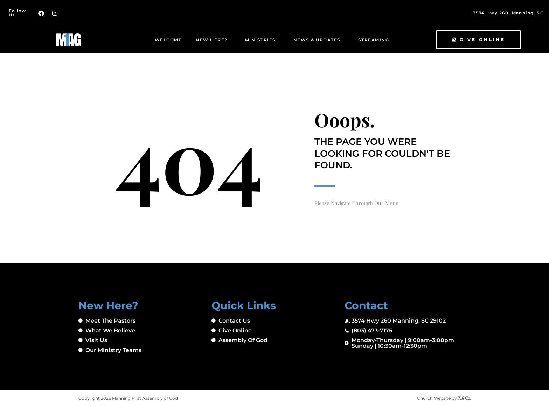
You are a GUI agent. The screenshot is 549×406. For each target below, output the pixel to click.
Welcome (168, 39)
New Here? (213, 39)
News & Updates (318, 39)
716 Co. (464, 398)
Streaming (375, 39)
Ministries (262, 39)
